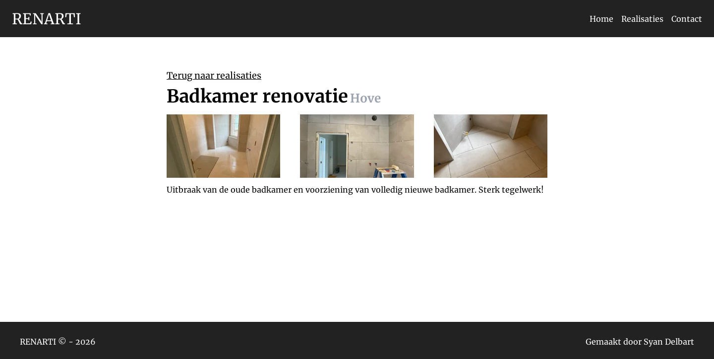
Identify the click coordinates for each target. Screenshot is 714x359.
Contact (686, 19)
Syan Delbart (669, 342)
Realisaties (642, 19)
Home (601, 19)
